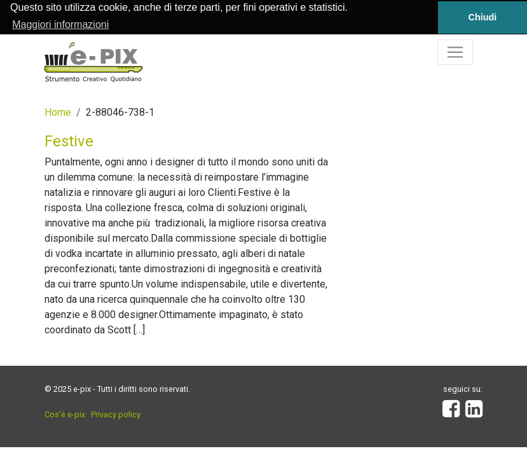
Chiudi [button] (483, 17)
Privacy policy (115, 414)
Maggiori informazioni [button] (60, 24)
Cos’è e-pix (64, 414)
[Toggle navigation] (455, 51)
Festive (68, 140)
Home (57, 112)
